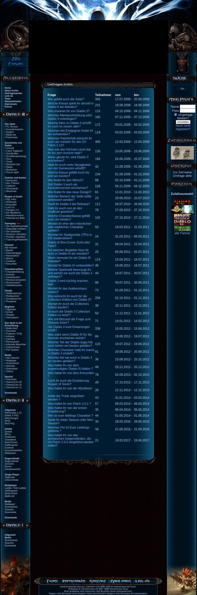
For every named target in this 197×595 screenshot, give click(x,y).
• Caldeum (10, 186)
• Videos (9, 371)
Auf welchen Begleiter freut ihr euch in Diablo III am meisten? (68, 251)
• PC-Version (11, 126)
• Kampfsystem (12, 277)
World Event (11, 442)
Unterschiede (11, 480)
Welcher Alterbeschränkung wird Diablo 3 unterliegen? (70, 117)
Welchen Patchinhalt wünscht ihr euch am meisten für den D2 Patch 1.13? (70, 142)
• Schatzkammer (13, 298)
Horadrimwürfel (12, 469)
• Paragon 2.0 (12, 210)
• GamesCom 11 (13, 387)
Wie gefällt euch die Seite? (66, 99)
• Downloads (11, 368)
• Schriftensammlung (15, 156)
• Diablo (9, 167)
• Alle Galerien (12, 358)
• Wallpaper (11, 360)
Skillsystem (10, 453)
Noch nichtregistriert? (183, 127)
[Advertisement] (88, 47)
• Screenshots (12, 363)
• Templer (9, 315)
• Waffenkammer (13, 293)
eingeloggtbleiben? (184, 116)
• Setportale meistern (15, 229)
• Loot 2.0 (10, 207)
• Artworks (10, 366)
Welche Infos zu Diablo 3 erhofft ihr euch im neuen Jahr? (69, 124)
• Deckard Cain (12, 164)
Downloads (10, 512)
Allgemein (10, 477)
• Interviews (11, 379)
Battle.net (10, 496)
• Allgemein (10, 309)
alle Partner (182, 233)
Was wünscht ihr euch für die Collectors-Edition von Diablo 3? (70, 298)
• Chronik (9, 148)
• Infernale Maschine (15, 344)
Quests (8, 431)
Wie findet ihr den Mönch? (65, 180)
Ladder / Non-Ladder (15, 488)
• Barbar (9, 250)
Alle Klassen (11, 247)
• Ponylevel (10, 301)
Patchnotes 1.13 (13, 412)
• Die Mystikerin (13, 212)
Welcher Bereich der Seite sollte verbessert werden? (69, 198)
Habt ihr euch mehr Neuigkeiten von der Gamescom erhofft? (69, 166)
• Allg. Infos (10, 199)
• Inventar (10, 274)
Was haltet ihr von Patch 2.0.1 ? (69, 403)
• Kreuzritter (11, 204)
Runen (8, 466)
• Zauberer (10, 261)
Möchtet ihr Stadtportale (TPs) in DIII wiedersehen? (70, 236)
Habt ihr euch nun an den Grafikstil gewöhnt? (65, 210)
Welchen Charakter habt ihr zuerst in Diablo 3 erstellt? (71, 351)
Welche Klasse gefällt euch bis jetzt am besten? (68, 174)
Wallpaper (10, 504)
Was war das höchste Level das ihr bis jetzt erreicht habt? (69, 151)
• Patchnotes (11, 137)
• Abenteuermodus (14, 215)
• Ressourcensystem (15, 280)
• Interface (10, 339)
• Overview (10, 331)
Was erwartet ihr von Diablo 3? (69, 111)
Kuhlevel (9, 447)
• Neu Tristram (12, 183)
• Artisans (9, 336)
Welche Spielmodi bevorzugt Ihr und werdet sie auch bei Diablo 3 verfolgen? (70, 273)
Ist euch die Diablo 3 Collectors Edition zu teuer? (69, 313)
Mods (7, 421)
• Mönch (9, 258)
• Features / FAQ (13, 333)
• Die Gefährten (13, 231)
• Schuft (9, 312)
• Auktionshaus (12, 347)
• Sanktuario (11, 180)
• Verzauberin (12, 317)
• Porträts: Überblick (15, 237)
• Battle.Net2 (11, 328)
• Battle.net (10, 134)
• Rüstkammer (12, 296)
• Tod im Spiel (12, 172)
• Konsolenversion (14, 129)
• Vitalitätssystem (13, 285)
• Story (8, 159)
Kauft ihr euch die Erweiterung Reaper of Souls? (68, 382)
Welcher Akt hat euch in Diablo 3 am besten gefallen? (70, 359)
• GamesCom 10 (13, 384)
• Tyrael (9, 161)
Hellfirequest (11, 445)
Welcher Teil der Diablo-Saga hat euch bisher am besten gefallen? (70, 344)
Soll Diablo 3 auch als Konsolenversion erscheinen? (68, 186)
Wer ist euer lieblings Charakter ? (70, 415)
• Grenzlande (11, 188)
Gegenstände (12, 461)
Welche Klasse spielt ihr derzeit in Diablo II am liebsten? (71, 105)
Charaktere (10, 439)
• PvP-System (12, 349)
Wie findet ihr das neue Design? (69, 192)
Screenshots (11, 507)
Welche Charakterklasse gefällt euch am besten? (69, 217)
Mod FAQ (10, 423)
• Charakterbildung (14, 272)
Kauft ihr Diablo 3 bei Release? (69, 204)
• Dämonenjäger (13, 253)
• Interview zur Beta (15, 218)
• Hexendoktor (12, 255)
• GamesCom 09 (13, 382)
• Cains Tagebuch (14, 151)
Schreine (9, 464)
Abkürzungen (11, 418)
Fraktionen (10, 437)
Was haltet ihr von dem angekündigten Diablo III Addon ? (70, 367)
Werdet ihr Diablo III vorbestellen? (71, 265)
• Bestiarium (11, 169)
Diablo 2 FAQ (11, 415)
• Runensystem (12, 282)
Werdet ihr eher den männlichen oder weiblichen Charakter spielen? (69, 227)
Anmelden (183, 122)
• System (9, 132)
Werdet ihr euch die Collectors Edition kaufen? (68, 305)
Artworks (9, 509)
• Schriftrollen (11, 153)
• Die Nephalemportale (16, 226)
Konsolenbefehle (13, 450)
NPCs (8, 434)
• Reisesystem (12, 341)
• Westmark (11, 191)
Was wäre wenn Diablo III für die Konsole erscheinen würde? (70, 336)
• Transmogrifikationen (16, 239)
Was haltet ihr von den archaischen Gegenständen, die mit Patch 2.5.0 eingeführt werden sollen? (71, 440)
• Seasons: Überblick (15, 234)
